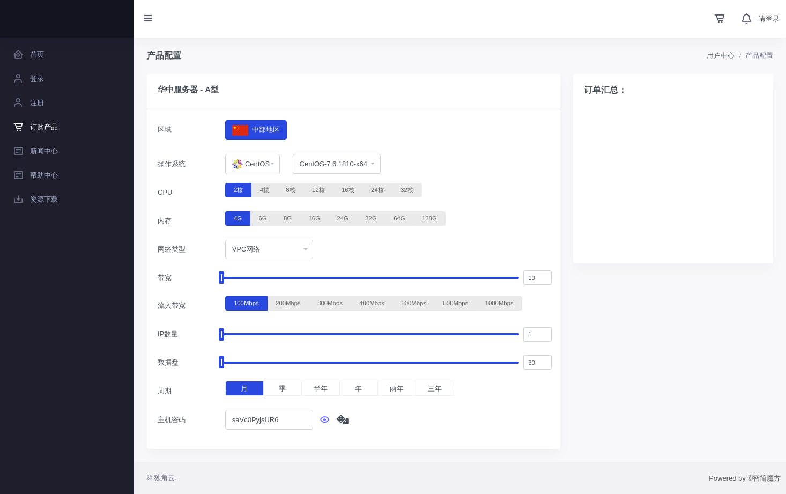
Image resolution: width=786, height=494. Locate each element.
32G (370, 218)
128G (429, 218)
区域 (165, 130)
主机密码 (172, 420)
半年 (321, 389)
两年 (397, 389)
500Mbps (413, 302)
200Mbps (288, 302)
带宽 (165, 278)
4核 (264, 189)
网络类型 (172, 249)
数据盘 (168, 362)
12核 (318, 189)
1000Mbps (499, 302)
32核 (407, 189)
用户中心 (721, 55)
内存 (165, 221)
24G (342, 218)
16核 (348, 189)
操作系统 (172, 164)
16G (314, 218)
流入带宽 (172, 305)
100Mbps (246, 302)
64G (399, 218)
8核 (290, 189)
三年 (435, 389)
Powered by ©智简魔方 (745, 478)
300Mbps (330, 302)
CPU (165, 192)
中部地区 (256, 130)
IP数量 (168, 334)
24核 (377, 189)
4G (238, 218)
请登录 (769, 18)
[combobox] (252, 164)
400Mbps (371, 302)
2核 (238, 189)
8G (288, 218)
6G (262, 218)
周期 (165, 391)
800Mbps (456, 302)
